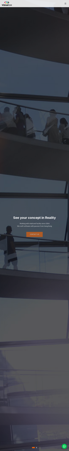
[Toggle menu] (65, 3)
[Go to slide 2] (36, 447)
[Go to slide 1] (33, 447)
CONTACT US (34, 235)
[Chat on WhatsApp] (64, 446)
